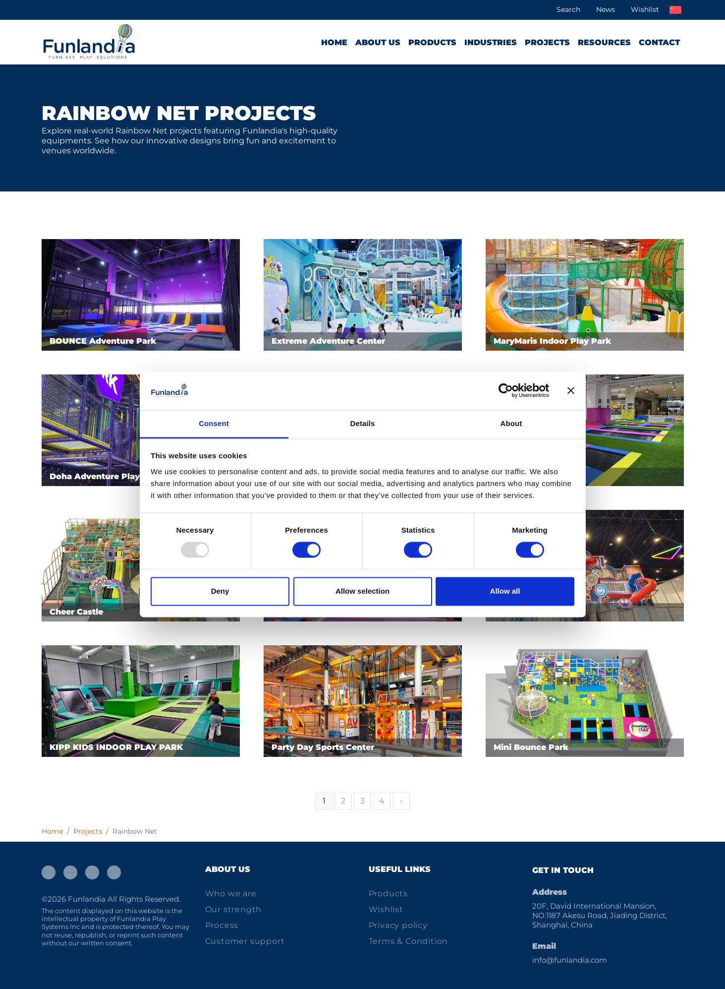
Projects (547, 42)
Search (568, 9)
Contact (659, 42)
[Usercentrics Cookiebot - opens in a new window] (505, 390)
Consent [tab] (214, 423)
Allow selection (362, 591)
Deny (220, 591)
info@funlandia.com (569, 960)
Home (334, 42)
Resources (604, 42)
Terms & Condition (408, 941)
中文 (675, 10)
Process (222, 925)
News (605, 9)
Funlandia (87, 899)
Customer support (245, 941)
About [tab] (511, 423)
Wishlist (645, 9)
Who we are (231, 893)
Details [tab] (362, 423)
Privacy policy (398, 925)
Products (432, 42)
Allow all (505, 591)
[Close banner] (570, 390)
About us (377, 42)
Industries (490, 42)
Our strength (233, 909)
